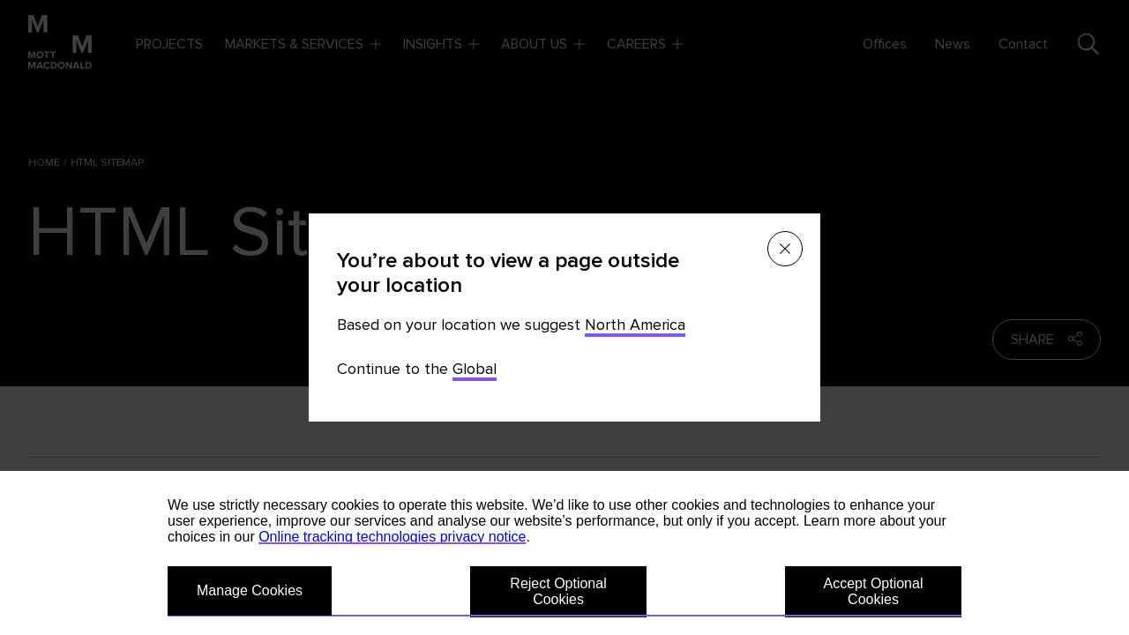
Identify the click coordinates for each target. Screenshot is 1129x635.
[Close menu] (785, 248)
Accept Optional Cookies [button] (873, 591)
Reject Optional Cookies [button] (558, 591)
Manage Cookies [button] (250, 590)
